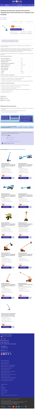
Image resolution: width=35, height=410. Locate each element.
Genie (1, 97)
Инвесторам (3, 388)
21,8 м (1, 101)
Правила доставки (5, 118)
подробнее (3, 174)
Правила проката (4, 384)
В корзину (7, 177)
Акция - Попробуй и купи (24, 120)
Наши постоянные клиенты (25, 118)
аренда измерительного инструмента (8, 371)
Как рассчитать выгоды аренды (26, 116)
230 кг (1, 99)
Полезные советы (4, 390)
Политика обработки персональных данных (9, 395)
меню (7, 5)
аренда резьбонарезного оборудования (8, 377)
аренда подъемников (7, 7)
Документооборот (14, 118)
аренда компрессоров (5, 369)
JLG (8, 258)
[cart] (32, 5)
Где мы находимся (14, 116)
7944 (9, 135)
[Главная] (17, 2)
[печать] (21, 22)
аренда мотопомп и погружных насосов (8, 374)
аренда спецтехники (5, 363)
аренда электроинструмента (6, 368)
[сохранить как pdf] (29, 22)
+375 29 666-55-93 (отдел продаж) (13, 141)
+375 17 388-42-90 (10, 139)
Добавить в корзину (17, 29)
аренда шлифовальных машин (6, 380)
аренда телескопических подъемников (17, 7)
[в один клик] (23, 29)
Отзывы (2, 393)
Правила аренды (5, 116)
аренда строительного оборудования (8, 365)
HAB (8, 227)
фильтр (4, 18)
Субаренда (3, 387)
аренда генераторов (5, 360)
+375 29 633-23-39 (10, 137)
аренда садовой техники (5, 372)
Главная (1, 7)
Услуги (2, 385)
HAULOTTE (27, 227)
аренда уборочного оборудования (7, 366)
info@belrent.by (4, 350)
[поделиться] (14, 22)
